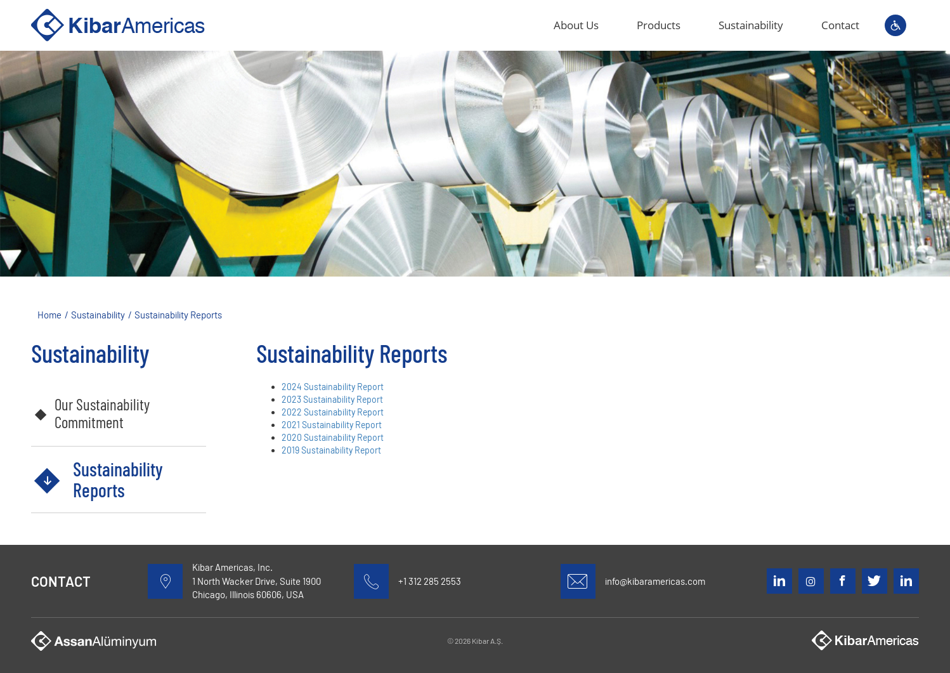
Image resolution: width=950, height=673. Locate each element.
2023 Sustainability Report (332, 399)
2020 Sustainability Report (333, 437)
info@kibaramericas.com (655, 581)
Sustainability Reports (118, 479)
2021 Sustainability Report (332, 424)
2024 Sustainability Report (333, 386)
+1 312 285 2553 (429, 581)
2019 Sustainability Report (331, 450)
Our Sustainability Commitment (102, 413)
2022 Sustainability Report (333, 412)
